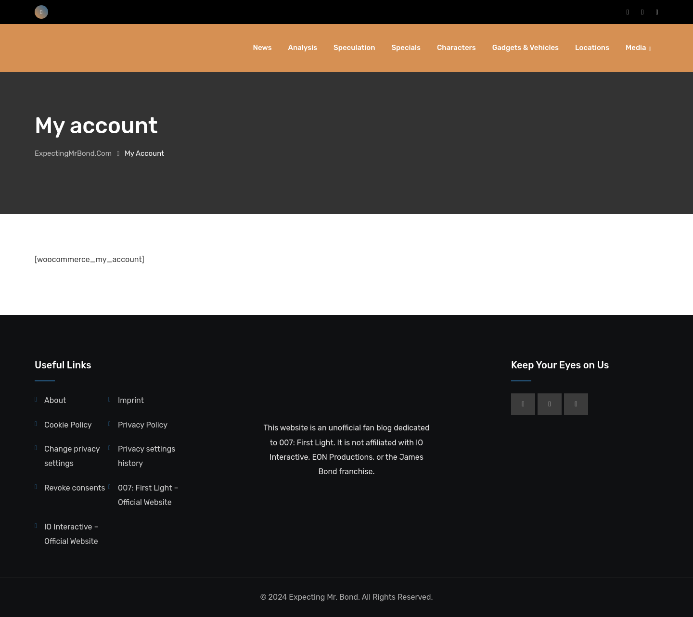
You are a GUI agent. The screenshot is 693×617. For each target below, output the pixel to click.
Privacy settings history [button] (146, 456)
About (55, 400)
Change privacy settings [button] (72, 456)
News (262, 47)
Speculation (354, 47)
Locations (592, 47)
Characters (456, 47)
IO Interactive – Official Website (71, 534)
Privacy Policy (142, 424)
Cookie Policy (68, 424)
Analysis (303, 47)
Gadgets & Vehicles (525, 47)
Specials (406, 47)
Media (636, 47)
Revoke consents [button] (74, 487)
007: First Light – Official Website (148, 495)
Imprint (131, 400)
